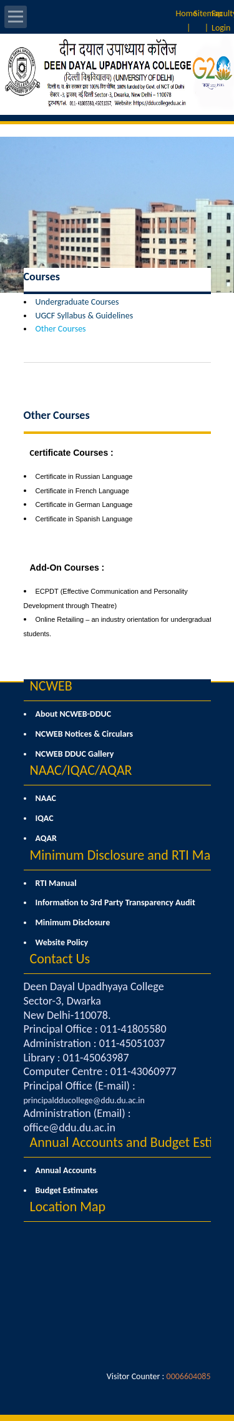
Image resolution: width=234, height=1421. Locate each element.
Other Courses (61, 328)
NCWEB (51, 685)
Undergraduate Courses (77, 302)
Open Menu (15, 17)
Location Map (68, 1206)
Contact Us (60, 958)
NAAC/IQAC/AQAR (81, 770)
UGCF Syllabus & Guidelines (85, 315)
